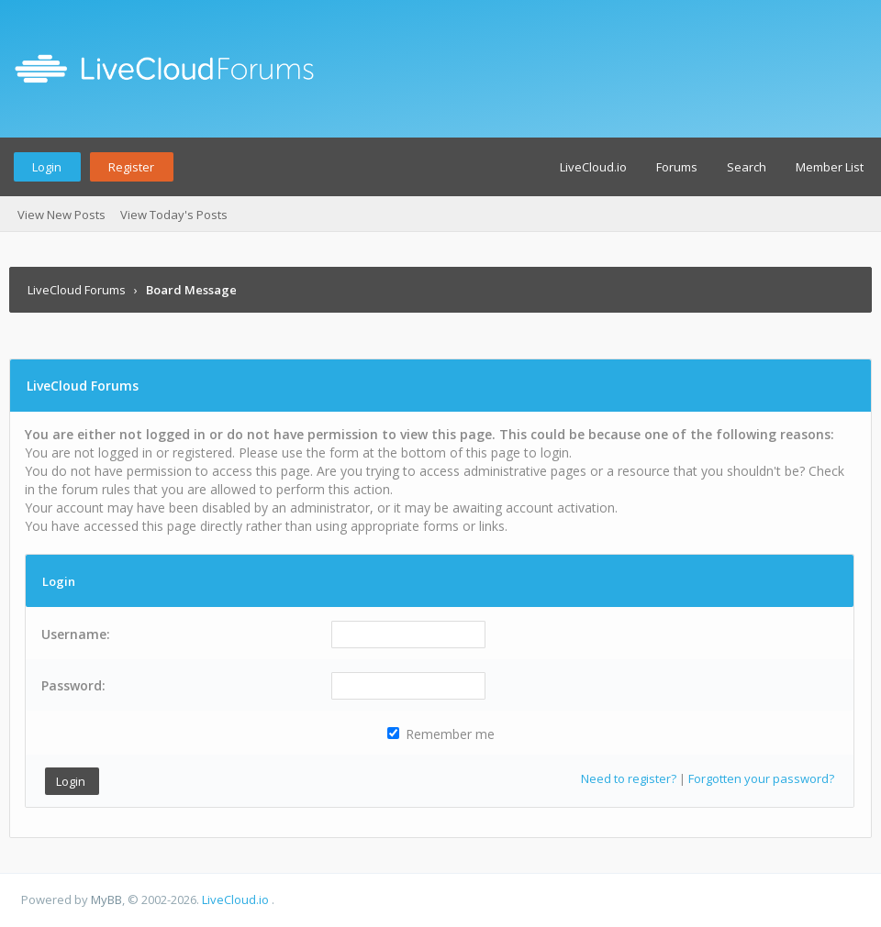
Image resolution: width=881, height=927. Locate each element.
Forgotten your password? (761, 778)
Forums (676, 167)
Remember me (441, 734)
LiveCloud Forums (77, 289)
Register (131, 167)
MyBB (106, 899)
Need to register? (628, 778)
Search (746, 167)
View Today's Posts (174, 214)
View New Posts (61, 214)
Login (46, 167)
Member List (830, 167)
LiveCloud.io (593, 167)
